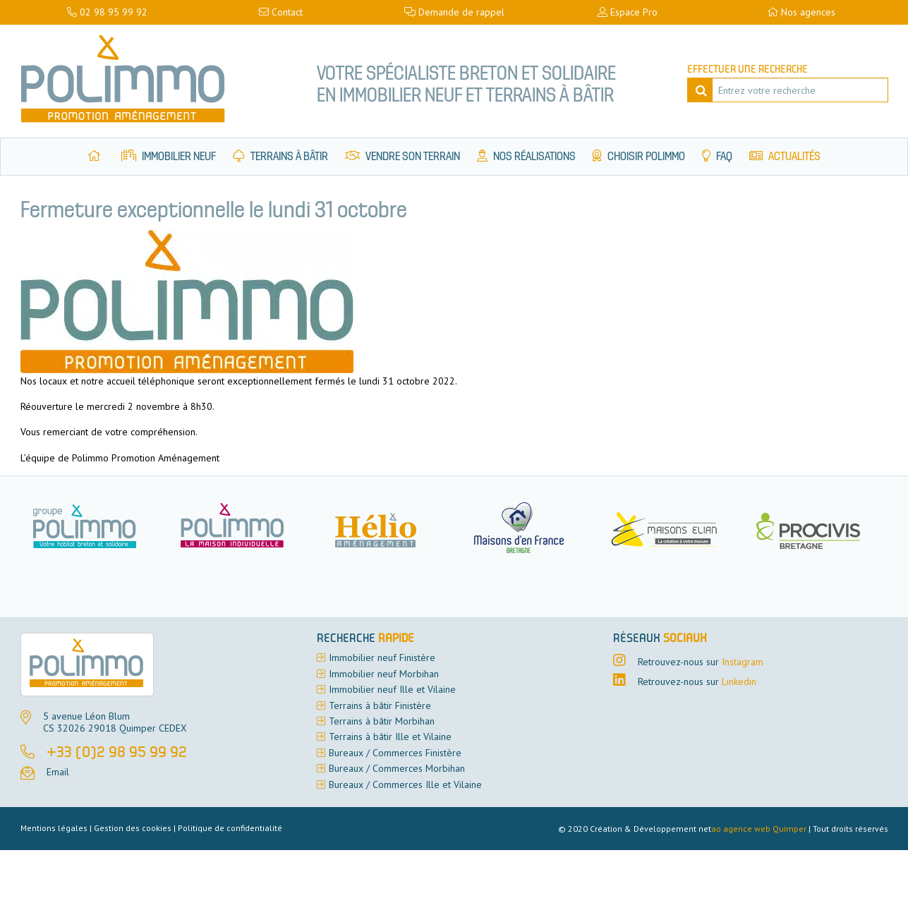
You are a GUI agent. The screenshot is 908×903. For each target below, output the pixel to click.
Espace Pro (628, 12)
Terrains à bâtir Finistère (380, 705)
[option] (240, 527)
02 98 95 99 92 (107, 12)
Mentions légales (53, 828)
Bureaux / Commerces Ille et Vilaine (405, 784)
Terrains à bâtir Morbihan (382, 721)
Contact (281, 12)
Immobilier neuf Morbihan (384, 673)
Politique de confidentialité (230, 828)
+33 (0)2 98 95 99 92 (117, 753)
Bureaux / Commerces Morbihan (397, 768)
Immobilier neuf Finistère (382, 657)
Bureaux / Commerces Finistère (395, 752)
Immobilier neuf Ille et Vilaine (392, 689)
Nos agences (801, 12)
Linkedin (739, 681)
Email (58, 771)
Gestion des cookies (132, 828)
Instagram (742, 661)
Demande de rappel (454, 12)
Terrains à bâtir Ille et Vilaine (390, 736)
